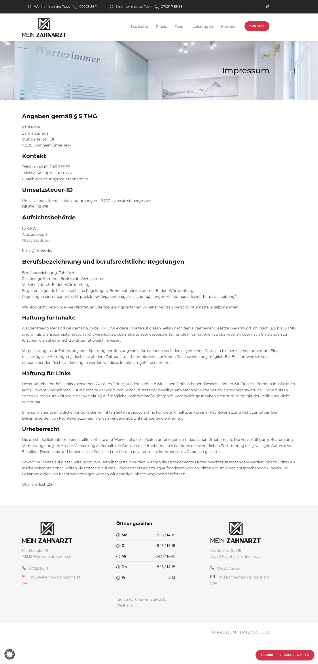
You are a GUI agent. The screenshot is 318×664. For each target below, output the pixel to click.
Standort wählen (285, 655)
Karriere (228, 27)
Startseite (139, 27)
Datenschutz (254, 632)
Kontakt (257, 25)
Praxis (161, 27)
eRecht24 (43, 484)
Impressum (224, 632)
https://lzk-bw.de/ (37, 251)
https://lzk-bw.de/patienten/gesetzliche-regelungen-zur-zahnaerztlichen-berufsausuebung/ (155, 297)
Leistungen (203, 27)
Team (180, 27)
